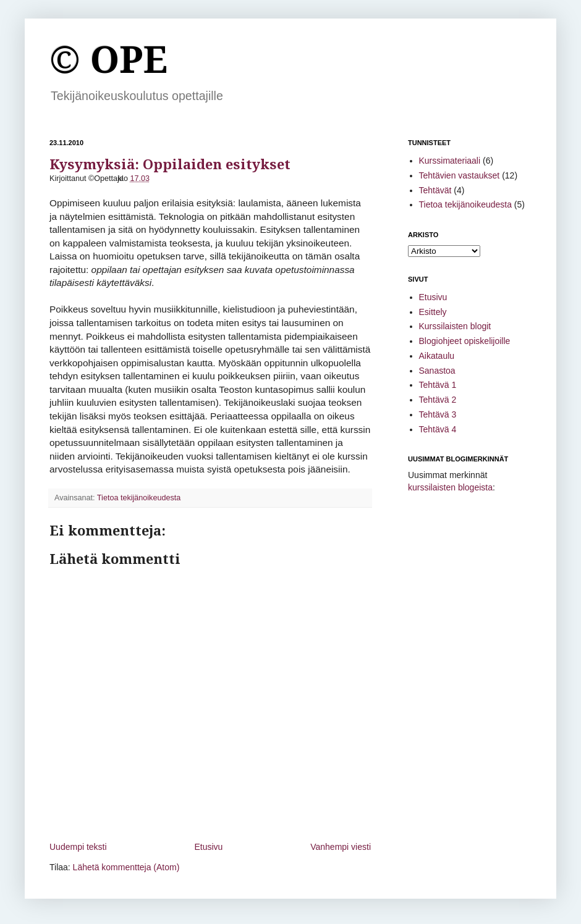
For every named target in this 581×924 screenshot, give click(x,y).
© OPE (108, 60)
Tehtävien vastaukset (459, 175)
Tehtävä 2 (438, 400)
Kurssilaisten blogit (455, 326)
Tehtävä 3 (438, 414)
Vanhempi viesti (340, 847)
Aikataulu (437, 356)
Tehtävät (435, 190)
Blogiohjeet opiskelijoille (465, 341)
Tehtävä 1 (438, 385)
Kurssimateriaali (450, 161)
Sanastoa (437, 371)
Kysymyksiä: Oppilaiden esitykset (169, 164)
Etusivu (208, 847)
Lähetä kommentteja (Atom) (126, 867)
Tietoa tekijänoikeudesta (138, 498)
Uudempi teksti (78, 847)
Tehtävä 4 (438, 429)
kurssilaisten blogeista (450, 487)
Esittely (433, 312)
